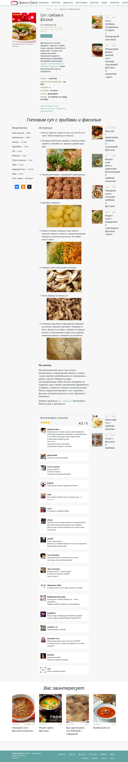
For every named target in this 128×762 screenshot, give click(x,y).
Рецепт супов (46, 36)
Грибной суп (61, 109)
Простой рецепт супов (49, 106)
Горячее (56, 3)
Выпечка (44, 3)
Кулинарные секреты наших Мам (24, 3)
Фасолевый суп (46, 111)
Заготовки (81, 3)
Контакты (15, 758)
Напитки (114, 3)
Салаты (95, 758)
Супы (112, 758)
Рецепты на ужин (47, 109)
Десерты (68, 3)
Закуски (94, 3)
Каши (104, 3)
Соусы (104, 758)
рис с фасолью (65, 401)
